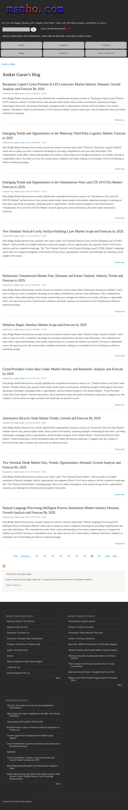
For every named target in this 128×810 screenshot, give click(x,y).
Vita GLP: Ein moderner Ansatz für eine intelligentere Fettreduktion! (30, 706)
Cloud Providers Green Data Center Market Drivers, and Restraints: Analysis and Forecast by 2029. (62, 371)
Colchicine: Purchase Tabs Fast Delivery (24, 638)
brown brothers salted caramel (81, 621)
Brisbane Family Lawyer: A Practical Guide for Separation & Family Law (33, 728)
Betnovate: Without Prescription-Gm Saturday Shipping (92, 644)
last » (115, 556)
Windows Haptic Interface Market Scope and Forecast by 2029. (44, 325)
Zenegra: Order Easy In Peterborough (23, 644)
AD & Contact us (13, 585)
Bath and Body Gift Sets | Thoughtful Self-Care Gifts (91, 672)
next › (108, 556)
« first (15, 556)
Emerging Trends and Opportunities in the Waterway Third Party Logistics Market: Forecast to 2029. (64, 135)
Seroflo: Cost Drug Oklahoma (81, 638)
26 (69, 556)
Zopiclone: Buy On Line (17, 627)
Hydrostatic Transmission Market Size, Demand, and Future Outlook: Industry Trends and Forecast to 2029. (62, 278)
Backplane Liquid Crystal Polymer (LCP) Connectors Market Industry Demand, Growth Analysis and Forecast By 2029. (61, 86)
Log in (43, 28)
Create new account (57, 28)
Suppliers (63, 45)
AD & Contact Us (106, 53)
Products (106, 45)
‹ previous (25, 556)
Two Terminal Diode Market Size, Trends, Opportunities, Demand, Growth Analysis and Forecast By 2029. (61, 465)
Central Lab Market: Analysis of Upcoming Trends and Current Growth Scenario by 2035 (30, 759)
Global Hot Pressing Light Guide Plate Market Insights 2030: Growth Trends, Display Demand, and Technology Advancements (33, 776)
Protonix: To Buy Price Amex (81, 627)
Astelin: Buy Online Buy (17, 650)
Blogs (21, 53)
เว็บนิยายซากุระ (13, 667)
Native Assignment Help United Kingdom (25, 661)
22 (37, 556)
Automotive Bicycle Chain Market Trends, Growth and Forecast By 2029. (51, 418)
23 (45, 556)
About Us (63, 53)
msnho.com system (23, 801)
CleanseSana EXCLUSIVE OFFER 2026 (25, 722)
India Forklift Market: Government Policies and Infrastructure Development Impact (33, 745)
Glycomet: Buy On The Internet (20, 621)
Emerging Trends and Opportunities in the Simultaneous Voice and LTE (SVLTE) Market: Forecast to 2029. (62, 184)
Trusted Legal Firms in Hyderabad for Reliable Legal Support (30, 736)
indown (10, 656)
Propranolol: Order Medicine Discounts (85, 633)
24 (53, 556)
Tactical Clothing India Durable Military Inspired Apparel (92, 650)
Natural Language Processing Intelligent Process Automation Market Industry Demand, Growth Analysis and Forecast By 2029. (60, 510)
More (58, 678)
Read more (119, 119)
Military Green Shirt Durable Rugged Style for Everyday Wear (92, 679)
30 (99, 556)
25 (61, 556)
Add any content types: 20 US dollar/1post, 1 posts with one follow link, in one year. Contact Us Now (46, 36)
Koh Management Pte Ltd (18, 673)
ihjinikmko (11, 752)
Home (21, 45)
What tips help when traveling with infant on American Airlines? (92, 657)
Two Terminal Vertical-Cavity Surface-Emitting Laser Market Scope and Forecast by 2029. (63, 231)
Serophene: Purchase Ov (18, 633)
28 (85, 556)
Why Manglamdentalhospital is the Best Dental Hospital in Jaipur (32, 767)
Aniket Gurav (19, 93)
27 (77, 556)
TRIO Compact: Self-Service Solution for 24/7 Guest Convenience (91, 665)
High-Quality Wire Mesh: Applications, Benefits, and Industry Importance (33, 714)
